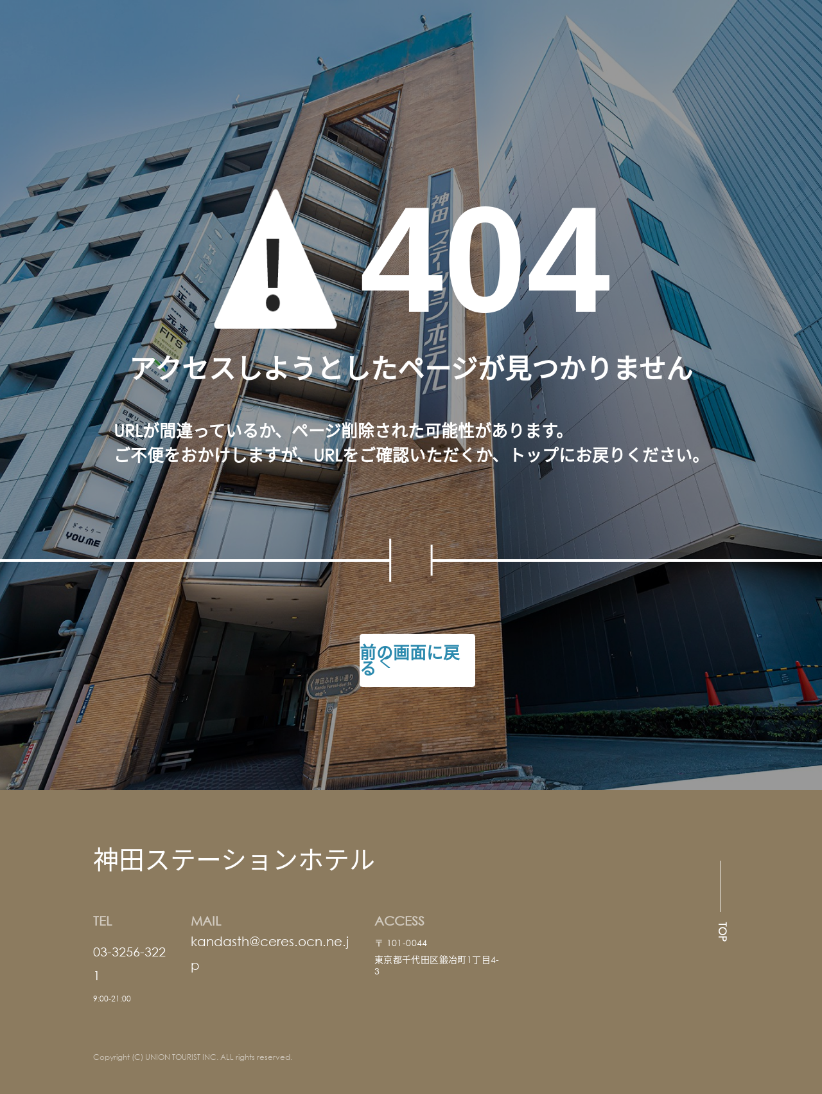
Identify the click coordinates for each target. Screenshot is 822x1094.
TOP (723, 932)
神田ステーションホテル (234, 858)
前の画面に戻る (410, 660)
